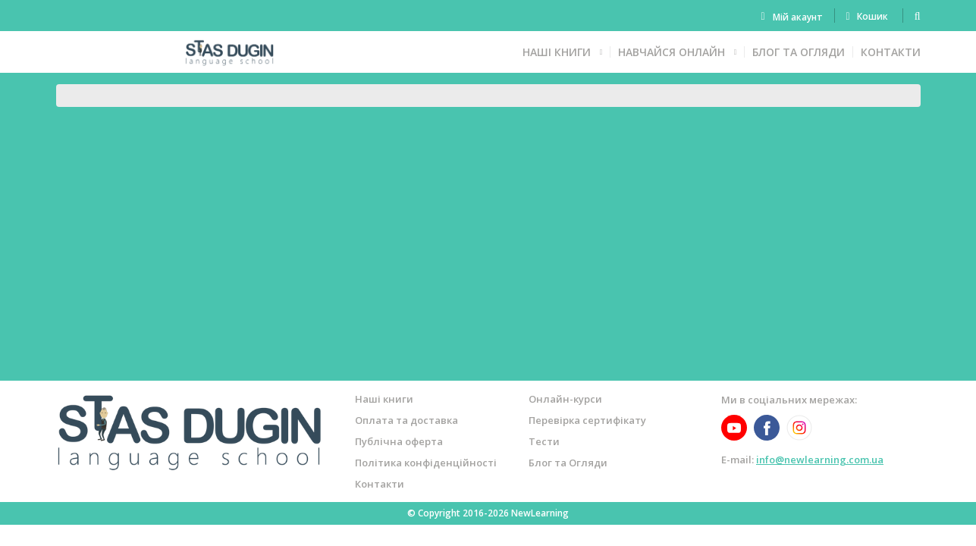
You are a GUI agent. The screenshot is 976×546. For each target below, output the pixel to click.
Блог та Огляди (798, 52)
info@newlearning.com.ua (819, 459)
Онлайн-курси (565, 399)
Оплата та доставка (406, 420)
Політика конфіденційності (426, 462)
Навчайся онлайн (671, 52)
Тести (544, 441)
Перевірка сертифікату (587, 420)
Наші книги (557, 52)
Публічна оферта (399, 441)
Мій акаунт (798, 17)
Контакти (891, 52)
